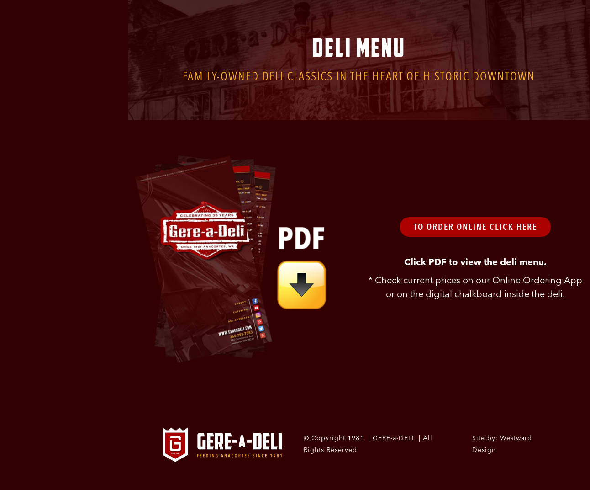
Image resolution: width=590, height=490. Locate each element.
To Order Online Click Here (475, 226)
